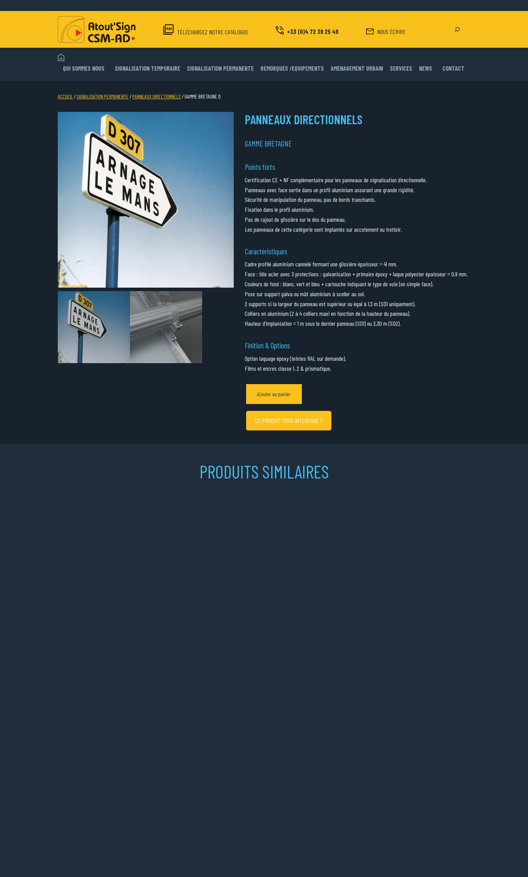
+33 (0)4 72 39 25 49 (312, 31)
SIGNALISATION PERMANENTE (103, 96)
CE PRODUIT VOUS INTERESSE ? (288, 420)
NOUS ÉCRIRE (391, 31)
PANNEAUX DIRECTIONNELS (156, 96)
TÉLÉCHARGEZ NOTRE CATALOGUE (212, 32)
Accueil (65, 96)
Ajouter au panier (274, 394)
